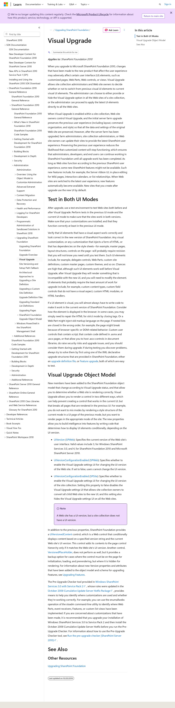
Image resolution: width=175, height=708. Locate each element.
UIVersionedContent (61, 534)
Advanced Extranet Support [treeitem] (26, 188)
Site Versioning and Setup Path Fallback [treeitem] (29, 265)
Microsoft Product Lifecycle (92, 14)
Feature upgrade (89, 361)
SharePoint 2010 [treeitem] (14, 40)
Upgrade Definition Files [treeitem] (31, 297)
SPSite (93, 476)
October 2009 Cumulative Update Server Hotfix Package (79, 590)
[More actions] (124, 30)
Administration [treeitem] (24, 169)
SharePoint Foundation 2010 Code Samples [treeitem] (28, 132)
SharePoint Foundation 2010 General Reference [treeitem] (25, 98)
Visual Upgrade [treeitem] (26, 259)
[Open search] (160, 4)
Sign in (167, 4)
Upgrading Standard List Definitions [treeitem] (29, 303)
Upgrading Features (74, 574)
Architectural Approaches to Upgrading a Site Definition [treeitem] (27, 278)
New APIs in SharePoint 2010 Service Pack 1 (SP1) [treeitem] (23, 73)
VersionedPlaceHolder (60, 552)
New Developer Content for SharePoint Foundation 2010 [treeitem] (23, 56)
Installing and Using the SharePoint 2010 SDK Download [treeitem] (24, 81)
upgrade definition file (63, 361)
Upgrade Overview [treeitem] (28, 254)
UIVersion (59, 439)
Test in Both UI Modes (147, 36)
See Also (140, 44)
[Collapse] (39, 27)
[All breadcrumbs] (50, 30)
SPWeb (70, 439)
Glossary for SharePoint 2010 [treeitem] (23, 409)
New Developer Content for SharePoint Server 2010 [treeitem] (22, 64)
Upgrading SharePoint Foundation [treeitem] (30, 248)
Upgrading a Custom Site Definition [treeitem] (29, 290)
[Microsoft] (6, 4)
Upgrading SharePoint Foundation (72, 29)
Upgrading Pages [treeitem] (27, 310)
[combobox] (22, 34)
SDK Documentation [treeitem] (19, 49)
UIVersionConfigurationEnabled (71, 460)
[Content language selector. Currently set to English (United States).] (18, 703)
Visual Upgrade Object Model (150, 40)
